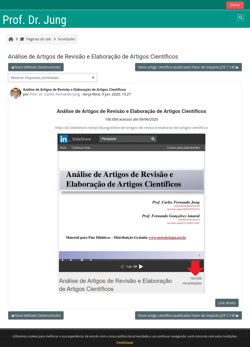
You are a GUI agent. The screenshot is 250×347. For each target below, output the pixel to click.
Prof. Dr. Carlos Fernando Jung (55, 94)
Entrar (235, 4)
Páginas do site (35, 39)
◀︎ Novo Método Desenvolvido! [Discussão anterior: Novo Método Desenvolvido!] (36, 67)
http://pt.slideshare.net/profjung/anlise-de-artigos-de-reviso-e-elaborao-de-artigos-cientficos (131, 127)
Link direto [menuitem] (226, 302)
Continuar (125, 342)
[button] (240, 18)
